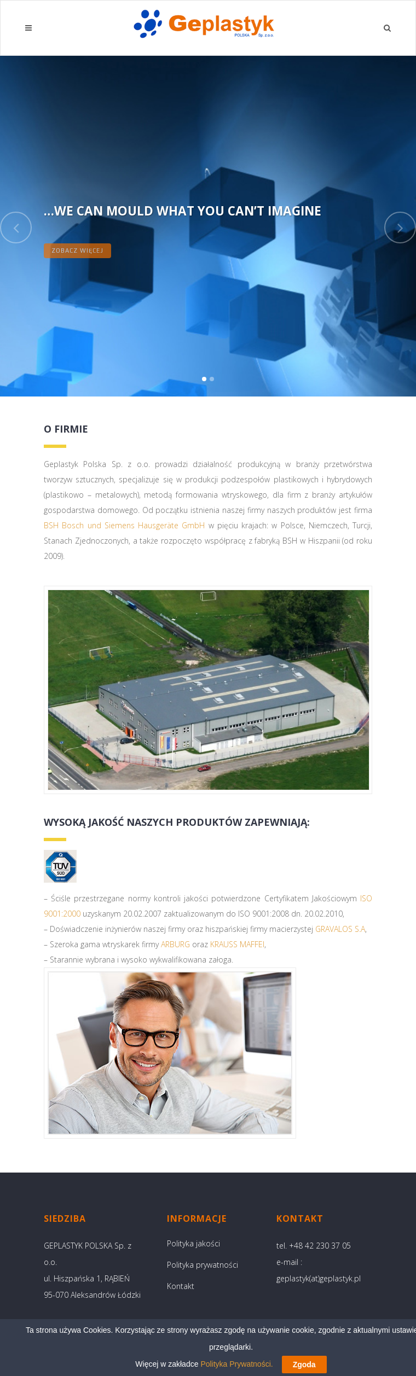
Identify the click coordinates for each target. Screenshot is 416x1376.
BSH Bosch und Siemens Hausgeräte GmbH (124, 525)
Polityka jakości (193, 1243)
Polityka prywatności (202, 1265)
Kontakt (180, 1286)
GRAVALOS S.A (340, 929)
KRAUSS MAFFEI (237, 944)
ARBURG (175, 944)
